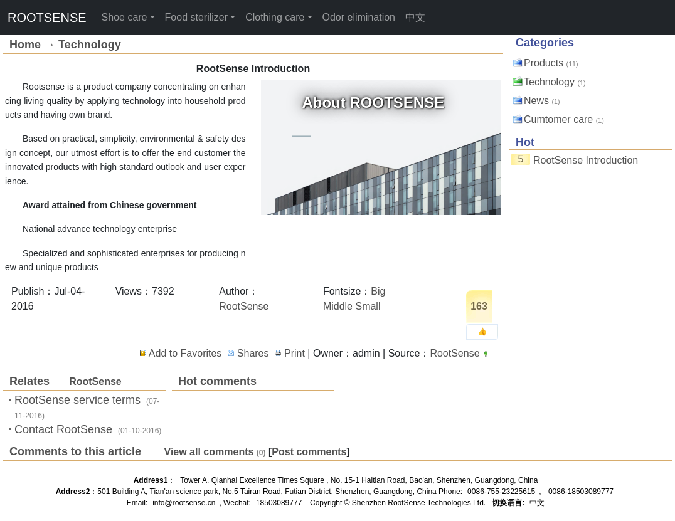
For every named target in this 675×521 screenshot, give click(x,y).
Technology (89, 44)
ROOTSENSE (47, 17)
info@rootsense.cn (183, 502)
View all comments (209, 451)
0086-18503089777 (581, 491)
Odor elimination (359, 17)
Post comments (309, 451)
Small (367, 306)
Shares (253, 353)
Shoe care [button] (124, 17)
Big (378, 291)
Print (294, 353)
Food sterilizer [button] (196, 17)
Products (543, 63)
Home (25, 44)
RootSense (243, 306)
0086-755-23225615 (501, 491)
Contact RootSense (63, 429)
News (536, 100)
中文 (415, 17)
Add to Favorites (185, 353)
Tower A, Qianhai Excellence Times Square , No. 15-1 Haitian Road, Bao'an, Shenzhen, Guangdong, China (359, 480)
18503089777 (279, 502)
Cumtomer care (558, 119)
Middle (338, 306)
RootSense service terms (77, 400)
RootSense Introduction (585, 160)
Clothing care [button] (274, 17)
